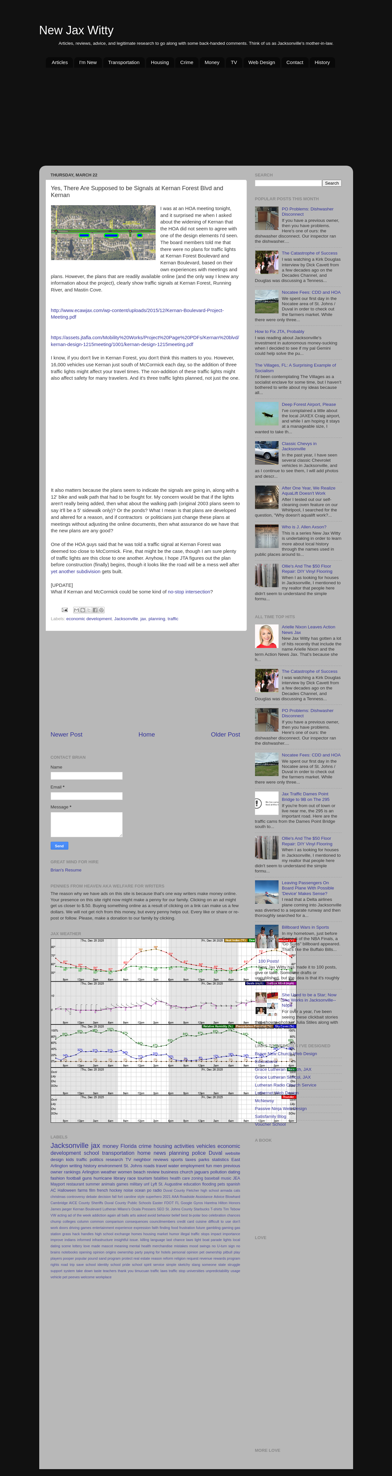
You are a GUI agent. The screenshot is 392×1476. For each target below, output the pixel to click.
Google (186, 1203)
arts (133, 1215)
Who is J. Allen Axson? (304, 526)
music (226, 1178)
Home (147, 734)
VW (53, 1215)
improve (57, 1240)
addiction (99, 1215)
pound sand (97, 1258)
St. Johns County (179, 1209)
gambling (213, 1228)
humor (174, 1234)
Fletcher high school (202, 1190)
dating (234, 1171)
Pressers (149, 1209)
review (153, 1171)
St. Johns (133, 1165)
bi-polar (195, 1215)
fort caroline (127, 1197)
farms (83, 1190)
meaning (121, 1246)
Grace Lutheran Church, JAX (283, 1069)
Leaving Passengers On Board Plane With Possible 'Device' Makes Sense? (308, 888)
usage (235, 1271)
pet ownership (210, 1252)
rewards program (226, 1258)
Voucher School (270, 1124)
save (80, 1265)
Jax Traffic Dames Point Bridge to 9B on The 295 (306, 796)
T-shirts (216, 1209)
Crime (186, 62)
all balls (123, 1215)
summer (93, 1184)
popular (81, 1258)
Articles (60, 62)
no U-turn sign (223, 1246)
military (136, 1184)
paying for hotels (157, 1252)
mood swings (199, 1246)
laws (189, 1240)
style (141, 1197)
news (160, 1153)
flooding (209, 1184)
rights (55, 1265)
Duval (215, 1153)
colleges (69, 1221)
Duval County (174, 1190)
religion (180, 1258)
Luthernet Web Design (277, 1092)
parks (203, 1159)
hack (76, 1234)
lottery (77, 1246)
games (122, 1184)
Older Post (225, 734)
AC (53, 1190)
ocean (140, 1190)
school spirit (141, 1265)
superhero (154, 1197)
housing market (155, 1234)
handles (87, 1234)
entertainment (103, 1228)
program (114, 1258)
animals (108, 1184)
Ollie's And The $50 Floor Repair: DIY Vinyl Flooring (307, 569)
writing (75, 1165)
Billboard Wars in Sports (305, 927)
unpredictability (217, 1271)
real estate (141, 1258)
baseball (212, 1178)
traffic (173, 618)
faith (155, 1228)
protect (127, 1258)
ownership (125, 1252)
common (97, 1221)
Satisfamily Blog (270, 1116)
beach (139, 1171)
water (173, 1165)
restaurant (75, 1184)
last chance (175, 1240)
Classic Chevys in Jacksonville (299, 446)
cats (237, 1190)
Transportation (124, 62)
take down (84, 1271)
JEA (236, 1178)
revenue (205, 1258)
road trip (68, 1265)
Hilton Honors (229, 1203)
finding (165, 1228)
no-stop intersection (189, 591)
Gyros (198, 1203)
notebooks (69, 1252)
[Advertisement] (196, 116)
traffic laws (158, 1271)
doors (63, 1228)
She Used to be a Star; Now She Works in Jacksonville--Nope (309, 1000)
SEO (160, 1209)
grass (66, 1234)
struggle (234, 1265)
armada (226, 1190)
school (91, 1153)
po (149, 1190)
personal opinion (185, 1252)
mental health (140, 1246)
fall (114, 1197)
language (157, 1240)
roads (149, 1165)
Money (212, 62)
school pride (120, 1265)
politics (96, 1159)
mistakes (181, 1246)
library (119, 1178)
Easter (158, 1203)
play (237, 1252)
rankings (72, 1171)
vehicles (205, 1146)
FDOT (169, 1203)
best (184, 1215)
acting (62, 1215)
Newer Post (67, 734)
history (89, 1165)
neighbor (142, 1159)
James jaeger (61, 1209)
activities (184, 1146)
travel (161, 1165)
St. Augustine (170, 1184)
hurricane (103, 1178)
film (92, 1190)
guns (87, 1178)
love (86, 1246)
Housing (160, 62)
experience (123, 1228)
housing (163, 1146)
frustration (187, 1228)
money (111, 1146)
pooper (68, 1258)
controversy (76, 1197)
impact (216, 1234)
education (192, 1184)
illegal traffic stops (195, 1234)
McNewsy (264, 1100)
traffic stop (177, 1271)
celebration (217, 1215)
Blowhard (233, 1197)
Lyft (154, 1184)
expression (142, 1228)
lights (227, 1240)
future (200, 1228)
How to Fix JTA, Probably (279, 331)
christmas (58, 1197)
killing (144, 1240)
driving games (80, 1228)
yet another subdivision (76, 571)
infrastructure (102, 1240)
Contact (294, 62)
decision (104, 1197)
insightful (121, 1240)
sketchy (184, 1265)
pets (221, 1184)
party (139, 1252)
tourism (145, 1178)
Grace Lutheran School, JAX (283, 1077)
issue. (134, 1240)
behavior (163, 1215)
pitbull (227, 1252)
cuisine (201, 1221)
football (73, 1178)
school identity (97, 1265)
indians (70, 1240)
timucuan (142, 1271)
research (114, 1159)
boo (205, 1215)
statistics (220, 1159)
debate (91, 1197)
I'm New (88, 62)
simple (171, 1265)
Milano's (123, 1209)
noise (128, 1190)
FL (177, 1203)
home (144, 1153)
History (322, 62)
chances (233, 1215)
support (56, 1271)
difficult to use (219, 1221)
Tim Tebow (231, 1209)
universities (195, 1271)
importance (231, 1234)
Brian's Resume (66, 870)
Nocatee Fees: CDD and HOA (311, 292)
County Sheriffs (91, 1203)
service (158, 1265)
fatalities (161, 1178)
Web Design (261, 62)
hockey (116, 1190)
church (186, 1171)
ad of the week (79, 1215)
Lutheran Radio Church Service (285, 1085)
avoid (151, 1215)
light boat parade (208, 1240)
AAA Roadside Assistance (192, 1197)
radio (157, 1190)
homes (136, 1234)
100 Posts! (268, 961)
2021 (167, 1197)
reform (168, 1258)
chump (56, 1221)
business (169, 1171)
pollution (218, 1171)
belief (176, 1215)
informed (84, 1240)
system (69, 1271)
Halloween (67, 1190)
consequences (136, 1221)
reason (156, 1258)
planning (156, 618)
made (95, 1246)
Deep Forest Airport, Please (309, 404)
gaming (227, 1228)
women (125, 1171)
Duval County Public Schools (128, 1203)
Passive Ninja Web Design (281, 1108)
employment (192, 1165)
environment (110, 1165)
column (83, 1221)
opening (85, 1252)
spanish (233, 1184)
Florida (128, 1146)
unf (146, 1184)
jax (143, 618)
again (111, 1215)
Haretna (210, 1203)
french (102, 1190)
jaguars (202, 1171)
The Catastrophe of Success (309, 253)
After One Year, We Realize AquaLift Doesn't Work (308, 491)
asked (141, 1215)
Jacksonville (126, 618)
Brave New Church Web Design (286, 1053)
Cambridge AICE (64, 1203)
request (192, 1258)
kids (70, 1159)
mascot (107, 1246)
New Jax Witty (76, 30)
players (56, 1258)
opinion (98, 1252)
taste (97, 1271)
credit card (185, 1221)
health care (180, 1178)
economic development (89, 618)
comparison (114, 1221)
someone (209, 1265)
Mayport (58, 1184)
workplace (104, 1277)
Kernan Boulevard (87, 1209)
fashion (58, 1178)
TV (234, 62)
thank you (125, 1271)
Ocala (136, 1209)
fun (209, 1165)
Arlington (90, 1171)
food (174, 1228)
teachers (109, 1271)
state (222, 1265)
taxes (190, 1159)
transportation (118, 1153)
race (131, 1178)
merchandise (162, 1246)
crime (145, 1146)
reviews (160, 1159)
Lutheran (109, 1209)
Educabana (266, 1061)
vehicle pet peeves (65, 1277)
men (217, 1165)
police (199, 1153)
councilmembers (163, 1221)
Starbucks (201, 1209)
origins (111, 1252)
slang (196, 1265)
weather (108, 1171)
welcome (88, 1277)
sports (177, 1159)
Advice (219, 1197)
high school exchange (112, 1234)
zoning (197, 1178)
